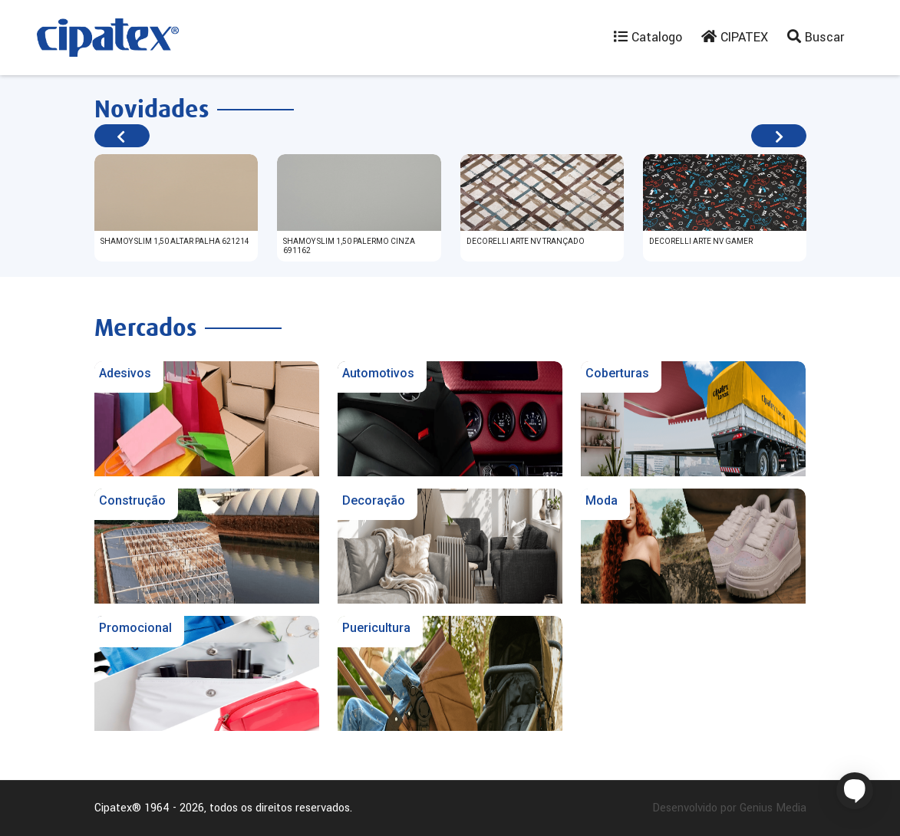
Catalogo (648, 37)
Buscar (815, 37)
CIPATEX (734, 37)
